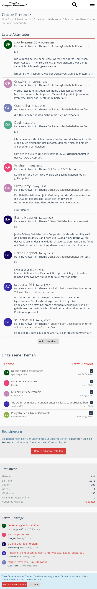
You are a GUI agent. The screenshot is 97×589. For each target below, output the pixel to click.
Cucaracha (22, 105)
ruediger (90, 501)
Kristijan (20, 165)
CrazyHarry (22, 81)
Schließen (34, 584)
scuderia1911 (24, 284)
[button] (74, 4)
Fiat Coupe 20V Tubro (60, 169)
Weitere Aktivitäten (48, 341)
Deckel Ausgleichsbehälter (63, 46)
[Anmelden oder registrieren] (83, 4)
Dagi (17, 122)
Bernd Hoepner (25, 217)
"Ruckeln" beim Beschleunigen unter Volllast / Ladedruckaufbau (45, 552)
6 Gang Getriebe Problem (63, 221)
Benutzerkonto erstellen (48, 451)
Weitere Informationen (14, 584)
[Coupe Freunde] (14, 4)
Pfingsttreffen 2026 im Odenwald (27, 562)
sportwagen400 (25, 42)
